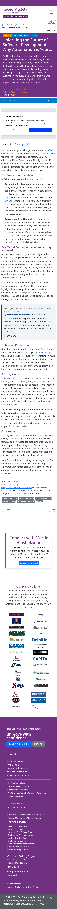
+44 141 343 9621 (15, 761)
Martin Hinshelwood (19, 92)
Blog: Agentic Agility (17, 871)
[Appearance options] (54, 22)
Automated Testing (9, 502)
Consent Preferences (17, 771)
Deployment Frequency (26, 502)
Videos (25, 25)
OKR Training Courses (16, 841)
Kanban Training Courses (17, 838)
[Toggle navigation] (6, 3)
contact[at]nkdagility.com (19, 768)
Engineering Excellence (21, 35)
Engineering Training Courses (19, 835)
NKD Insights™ (14, 883)
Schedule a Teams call (29, 563)
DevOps (34, 35)
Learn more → (11, 335)
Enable (41, 130)
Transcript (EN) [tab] (22, 144)
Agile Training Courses (16, 826)
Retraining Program (16, 862)
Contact (39, 743)
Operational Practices (9, 498)
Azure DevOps (44, 352)
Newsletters (13, 874)
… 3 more (39, 502)
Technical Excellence (26, 498)
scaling (10, 401)
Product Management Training (20, 843)
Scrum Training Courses (17, 849)
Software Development (44, 498)
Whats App (12, 764)
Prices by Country (15, 859)
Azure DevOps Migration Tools (22, 887)
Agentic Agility (13, 25)
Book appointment (19, 743)
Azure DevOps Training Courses (20, 832)
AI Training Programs (16, 829)
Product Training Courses (18, 846)
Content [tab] (7, 144)
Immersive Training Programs (21, 856)
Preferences (16, 130)
